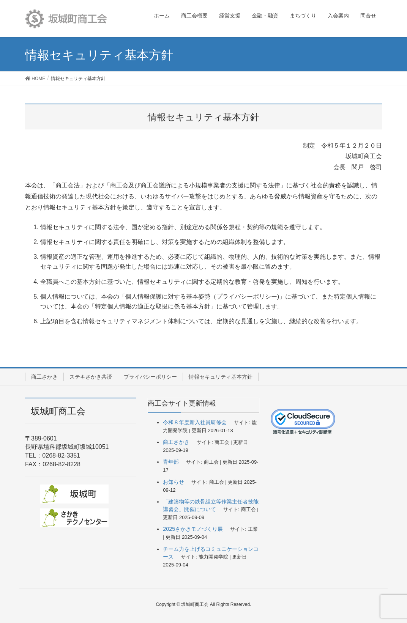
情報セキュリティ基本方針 (220, 377)
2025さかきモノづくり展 (193, 529)
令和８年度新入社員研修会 (195, 422)
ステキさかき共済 (90, 377)
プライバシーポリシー (150, 377)
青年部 (171, 462)
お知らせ (173, 482)
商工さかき (44, 377)
